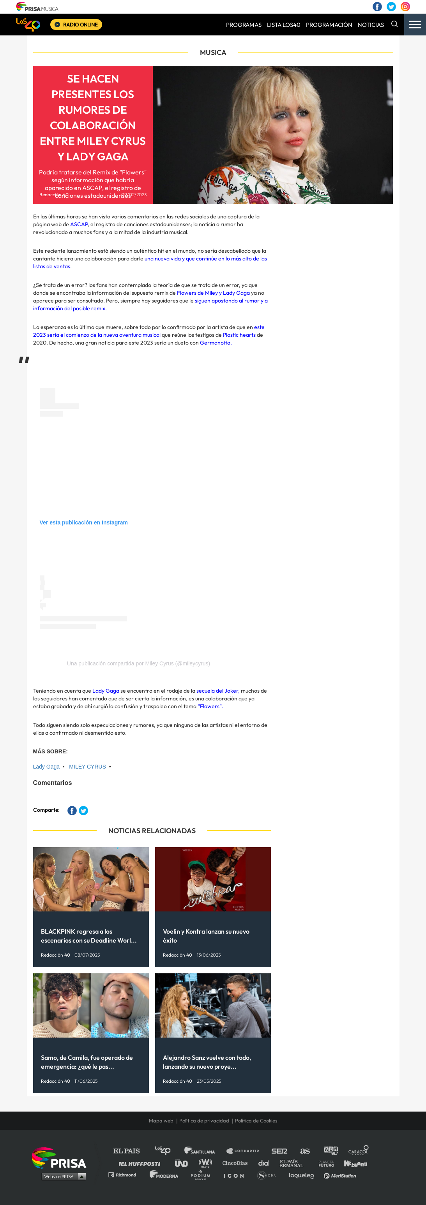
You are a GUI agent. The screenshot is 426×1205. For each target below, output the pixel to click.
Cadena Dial (266, 1163)
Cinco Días (237, 1163)
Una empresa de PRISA (62, 1157)
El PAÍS (131, 1151)
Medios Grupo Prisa (62, 1176)
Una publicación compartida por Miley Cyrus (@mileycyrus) (138, 663)
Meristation (341, 1174)
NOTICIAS (371, 24)
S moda (269, 1174)
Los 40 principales (168, 1151)
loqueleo (303, 1174)
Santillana (205, 1151)
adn (330, 1151)
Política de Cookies (256, 1120)
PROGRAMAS (244, 24)
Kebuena (352, 1163)
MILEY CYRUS (87, 766)
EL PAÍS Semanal (295, 1163)
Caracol (359, 1151)
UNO (185, 1163)
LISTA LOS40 (283, 24)
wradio (207, 1163)
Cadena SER (280, 1151)
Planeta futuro (324, 1163)
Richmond (126, 1174)
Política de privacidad (204, 1120)
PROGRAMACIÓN (329, 24)
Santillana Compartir (246, 1151)
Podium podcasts (203, 1174)
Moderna (164, 1174)
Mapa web (161, 1120)
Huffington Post (141, 1163)
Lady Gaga (46, 766)
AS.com (304, 1151)
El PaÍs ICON (236, 1174)
